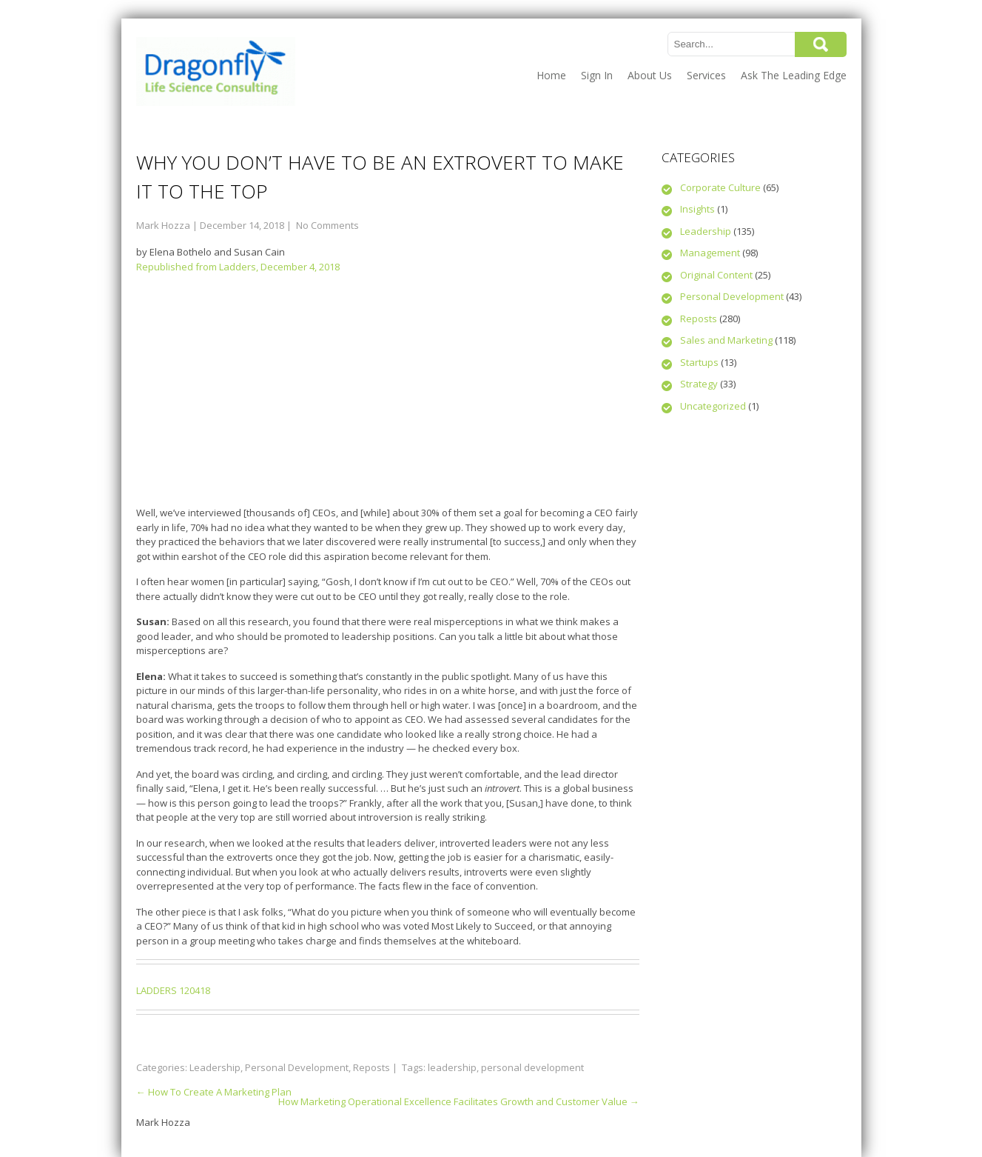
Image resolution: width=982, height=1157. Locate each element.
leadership (452, 1067)
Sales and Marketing (726, 340)
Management (710, 252)
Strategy (699, 383)
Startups (699, 362)
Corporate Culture (720, 187)
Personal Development (297, 1067)
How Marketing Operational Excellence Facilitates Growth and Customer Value (458, 1101)
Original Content (716, 274)
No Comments (327, 225)
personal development (532, 1067)
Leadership (215, 1067)
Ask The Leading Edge (794, 75)
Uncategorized (713, 406)
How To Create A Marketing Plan (214, 1091)
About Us (650, 75)
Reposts (371, 1067)
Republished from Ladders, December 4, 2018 (238, 266)
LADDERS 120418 (173, 990)
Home (551, 75)
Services (706, 75)
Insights (697, 209)
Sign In (597, 75)
